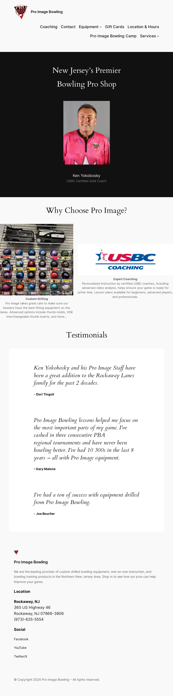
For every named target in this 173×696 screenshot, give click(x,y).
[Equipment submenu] (101, 27)
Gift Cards (114, 27)
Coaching (49, 27)
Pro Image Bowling (47, 11)
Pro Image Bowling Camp (113, 36)
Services (148, 36)
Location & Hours (143, 27)
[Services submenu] (158, 36)
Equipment (88, 27)
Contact (68, 27)
